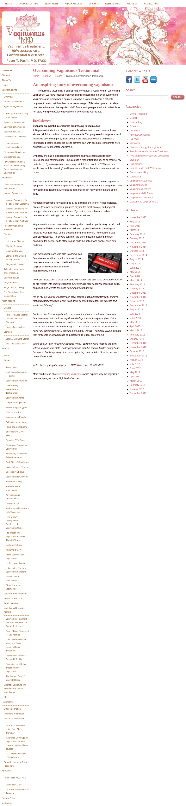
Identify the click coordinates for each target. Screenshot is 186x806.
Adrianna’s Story (14, 550)
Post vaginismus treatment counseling (149, 155)
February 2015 (137, 234)
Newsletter (7, 70)
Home (8, 4)
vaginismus (135, 176)
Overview (8, 97)
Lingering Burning (14, 251)
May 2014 (135, 272)
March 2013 (136, 330)
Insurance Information (14, 718)
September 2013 (138, 305)
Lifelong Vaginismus (15, 563)
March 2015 (136, 230)
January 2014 (137, 288)
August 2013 (136, 309)
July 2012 (135, 364)
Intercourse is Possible (16, 417)
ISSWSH (134, 139)
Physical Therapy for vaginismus (146, 147)
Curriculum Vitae (14, 785)
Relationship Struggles (16, 407)
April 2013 (135, 326)
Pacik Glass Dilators (15, 327)
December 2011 (138, 393)
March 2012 (136, 381)
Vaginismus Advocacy (141, 180)
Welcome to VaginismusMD (144, 201)
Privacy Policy (8, 798)
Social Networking (139, 172)
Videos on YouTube (13, 598)
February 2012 (137, 385)
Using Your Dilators (15, 241)
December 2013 (138, 292)
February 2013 (137, 334)
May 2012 (135, 372)
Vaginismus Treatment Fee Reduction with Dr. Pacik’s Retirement (16, 622)
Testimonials (12, 367)
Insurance (135, 130)
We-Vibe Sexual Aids (16, 343)
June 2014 (135, 267)
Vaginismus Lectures (140, 189)
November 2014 (138, 247)
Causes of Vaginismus (14, 122)
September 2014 (138, 255)
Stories (7, 360)
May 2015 (135, 221)
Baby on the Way (14, 481)
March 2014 (136, 280)
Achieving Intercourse (16, 422)
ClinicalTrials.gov (12, 157)
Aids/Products (73, 4)
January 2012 (137, 389)
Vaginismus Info (28, 4)
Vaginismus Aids (11, 278)
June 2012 (135, 368)
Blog (6, 697)
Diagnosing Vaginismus (15, 152)
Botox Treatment (138, 113)
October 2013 (137, 301)
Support (94, 4)
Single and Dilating (15, 264)
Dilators (7, 308)
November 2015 (138, 217)
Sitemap (6, 75)
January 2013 (137, 339)
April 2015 (135, 226)
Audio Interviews (12, 603)
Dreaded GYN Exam (15, 440)
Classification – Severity (15, 136)
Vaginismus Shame (15, 398)
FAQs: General (11, 282)
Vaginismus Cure (12, 132)
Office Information (12, 709)
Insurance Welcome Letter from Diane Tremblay (15, 729)
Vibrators (8, 332)
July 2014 (135, 263)
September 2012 (138, 355)
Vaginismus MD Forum (141, 193)
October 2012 (137, 351)
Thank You (7, 80)
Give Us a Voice (13, 412)
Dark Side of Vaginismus (17, 462)
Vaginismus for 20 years (17, 477)
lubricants (135, 143)
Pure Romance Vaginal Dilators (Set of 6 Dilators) (17, 318)
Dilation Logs (136, 122)
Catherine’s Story (14, 545)
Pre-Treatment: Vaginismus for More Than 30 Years (15, 536)
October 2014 (137, 251)
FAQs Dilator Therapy (14, 287)
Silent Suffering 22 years (17, 467)
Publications (136, 164)
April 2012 (135, 376)
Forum (7, 355)
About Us (132, 4)
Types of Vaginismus (13, 106)
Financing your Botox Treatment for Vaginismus (16, 668)
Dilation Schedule (14, 246)
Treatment (51, 4)
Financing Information (14, 714)
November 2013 (138, 297)
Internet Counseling (13, 193)
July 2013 (135, 313)
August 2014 (136, 259)
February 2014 (137, 284)
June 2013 (135, 318)
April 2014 (135, 276)
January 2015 (137, 238)
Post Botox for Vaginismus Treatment (149, 151)
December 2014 (138, 242)
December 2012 (138, 343)
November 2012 (138, 347)
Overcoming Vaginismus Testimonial (12, 389)
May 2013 (135, 322)
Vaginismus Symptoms (14, 127)
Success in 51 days (15, 472)
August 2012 (136, 360)
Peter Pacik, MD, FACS (15, 778)
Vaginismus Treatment (141, 197)
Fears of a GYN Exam (16, 427)
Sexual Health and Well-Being (145, 168)
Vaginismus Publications (15, 593)
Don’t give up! (12, 503)
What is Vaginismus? (14, 101)
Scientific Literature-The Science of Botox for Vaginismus (15, 688)
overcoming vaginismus (70, 374)
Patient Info (112, 4)
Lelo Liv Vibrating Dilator (17, 339)
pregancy (134, 159)
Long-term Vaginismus (16, 402)
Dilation (7, 234)
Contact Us (151, 4)
